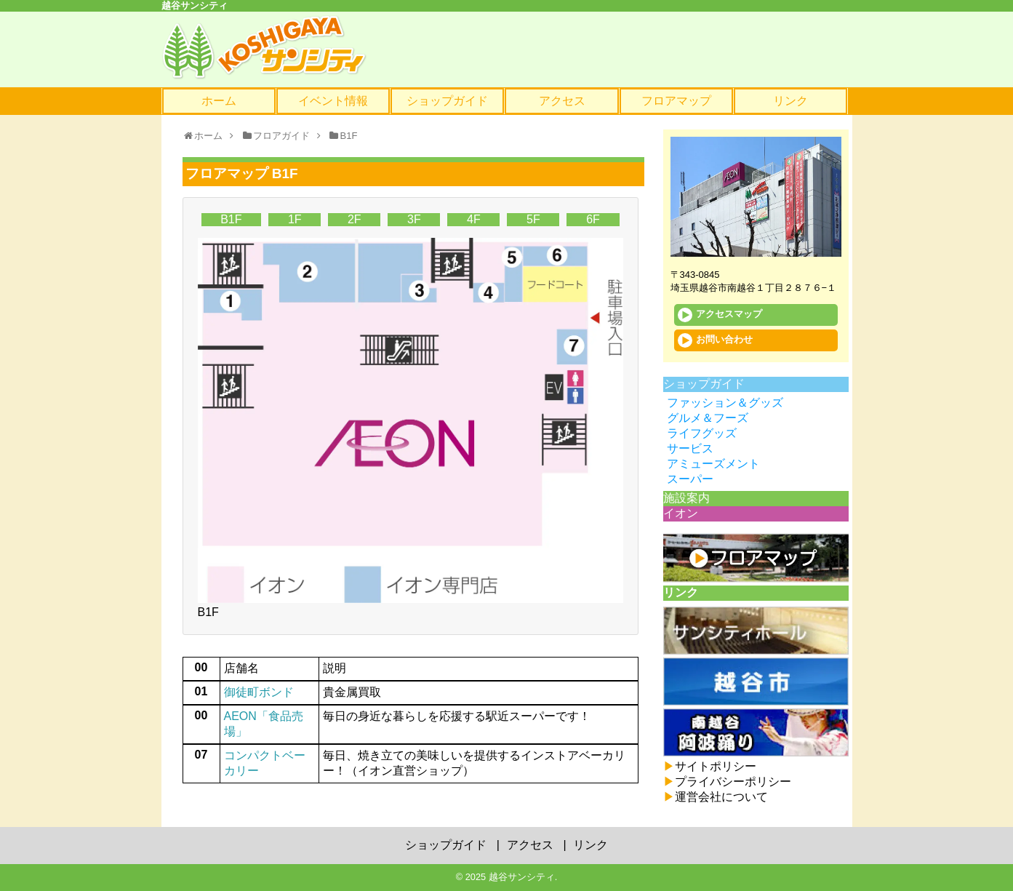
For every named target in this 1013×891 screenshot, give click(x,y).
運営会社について (715, 797)
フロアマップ (676, 101)
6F (593, 219)
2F (354, 219)
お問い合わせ (715, 340)
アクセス (562, 101)
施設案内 (686, 498)
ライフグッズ (702, 433)
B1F (230, 219)
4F (474, 219)
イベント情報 (333, 101)
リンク (790, 101)
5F (533, 219)
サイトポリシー (709, 766)
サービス (690, 448)
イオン (680, 513)
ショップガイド (447, 101)
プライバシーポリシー (727, 781)
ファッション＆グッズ (725, 402)
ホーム (218, 101)
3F (414, 219)
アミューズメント (713, 464)
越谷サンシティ (522, 876)
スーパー (690, 479)
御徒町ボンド (259, 692)
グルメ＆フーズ (707, 418)
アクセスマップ (720, 315)
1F (295, 219)
